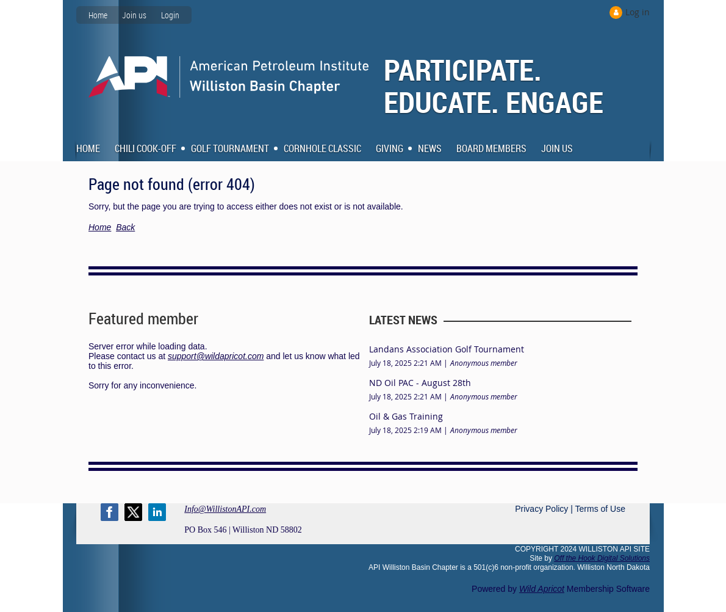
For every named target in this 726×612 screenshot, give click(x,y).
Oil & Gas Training (406, 416)
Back (125, 227)
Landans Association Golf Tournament (446, 349)
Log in (637, 12)
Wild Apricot (541, 589)
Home (97, 15)
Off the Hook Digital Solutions (602, 558)
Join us (134, 15)
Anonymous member (483, 363)
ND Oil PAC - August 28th (420, 382)
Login (170, 15)
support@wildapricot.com (216, 356)
